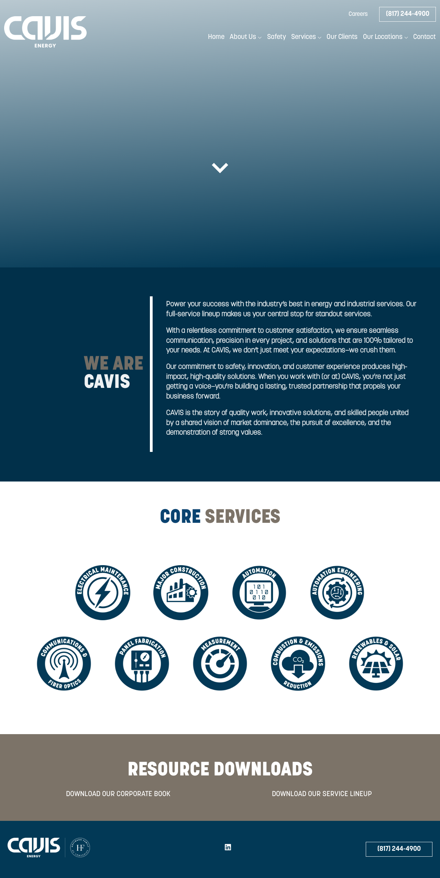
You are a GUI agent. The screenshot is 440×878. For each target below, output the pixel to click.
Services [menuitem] (303, 37)
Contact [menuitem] (424, 37)
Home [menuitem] (216, 37)
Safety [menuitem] (276, 37)
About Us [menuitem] (243, 37)
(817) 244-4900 (407, 14)
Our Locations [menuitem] (383, 37)
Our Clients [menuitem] (342, 37)
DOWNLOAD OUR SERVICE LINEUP (322, 794)
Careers (358, 14)
